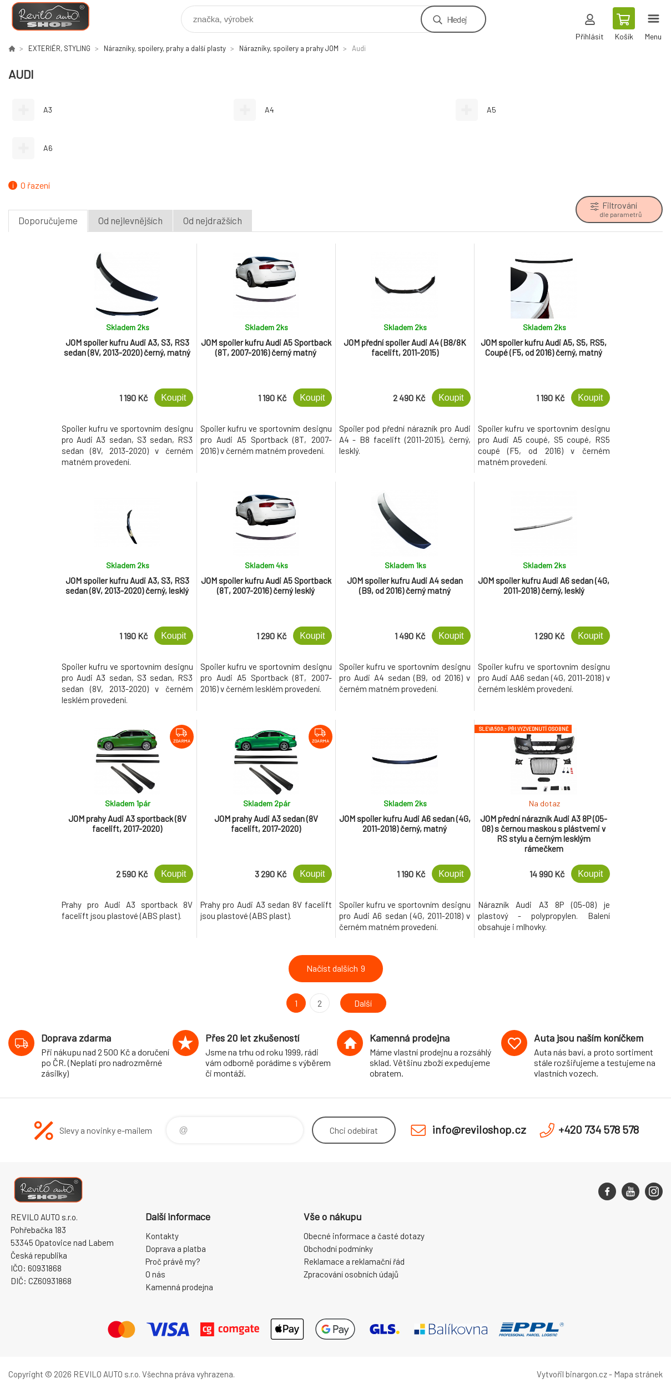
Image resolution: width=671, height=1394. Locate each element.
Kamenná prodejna (179, 1287)
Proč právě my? (172, 1261)
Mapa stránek (638, 1374)
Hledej (457, 19)
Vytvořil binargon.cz (572, 1374)
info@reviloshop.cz (479, 1129)
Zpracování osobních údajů (351, 1274)
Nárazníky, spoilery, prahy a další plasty (165, 48)
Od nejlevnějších (130, 220)
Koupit (173, 397)
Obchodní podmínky (338, 1249)
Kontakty (162, 1236)
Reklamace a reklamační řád (354, 1261)
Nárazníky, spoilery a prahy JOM (289, 48)
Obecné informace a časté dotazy (364, 1236)
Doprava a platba (175, 1249)
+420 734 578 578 (598, 1129)
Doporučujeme (48, 220)
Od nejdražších (212, 220)
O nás (155, 1274)
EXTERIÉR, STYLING (59, 48)
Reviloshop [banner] (57, 16)
